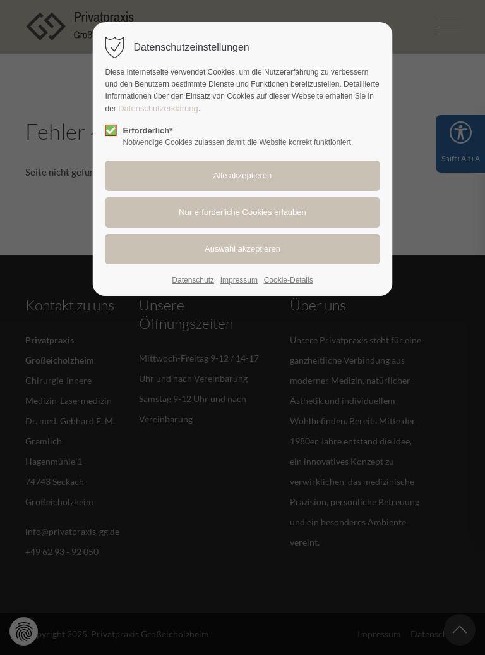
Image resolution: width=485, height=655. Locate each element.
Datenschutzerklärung (158, 108)
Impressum (239, 280)
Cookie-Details (288, 280)
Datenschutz (193, 280)
